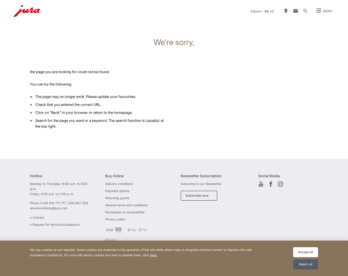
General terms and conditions (126, 205)
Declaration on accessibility (125, 212)
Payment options (117, 191)
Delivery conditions (119, 184)
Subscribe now (197, 195)
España (256, 11)
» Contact (37, 217)
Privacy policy (115, 219)
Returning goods (117, 198)
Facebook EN (270, 184)
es (272, 11)
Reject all (305, 264)
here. (153, 255)
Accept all (305, 252)
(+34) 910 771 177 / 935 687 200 (64, 203)
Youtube (261, 184)
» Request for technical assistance (55, 224)
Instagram (280, 184)
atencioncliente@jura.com (48, 208)
